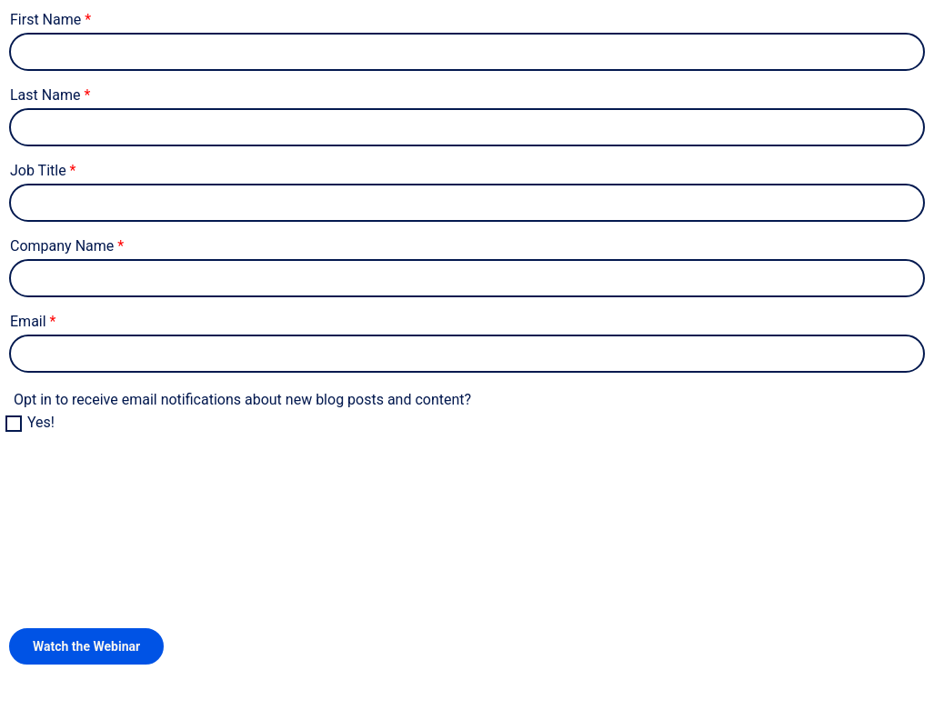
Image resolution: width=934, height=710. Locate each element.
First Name (45, 19)
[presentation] (147, 507)
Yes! (41, 422)
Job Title (38, 170)
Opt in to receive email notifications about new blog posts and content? (242, 399)
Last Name (45, 95)
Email (28, 321)
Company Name (62, 246)
